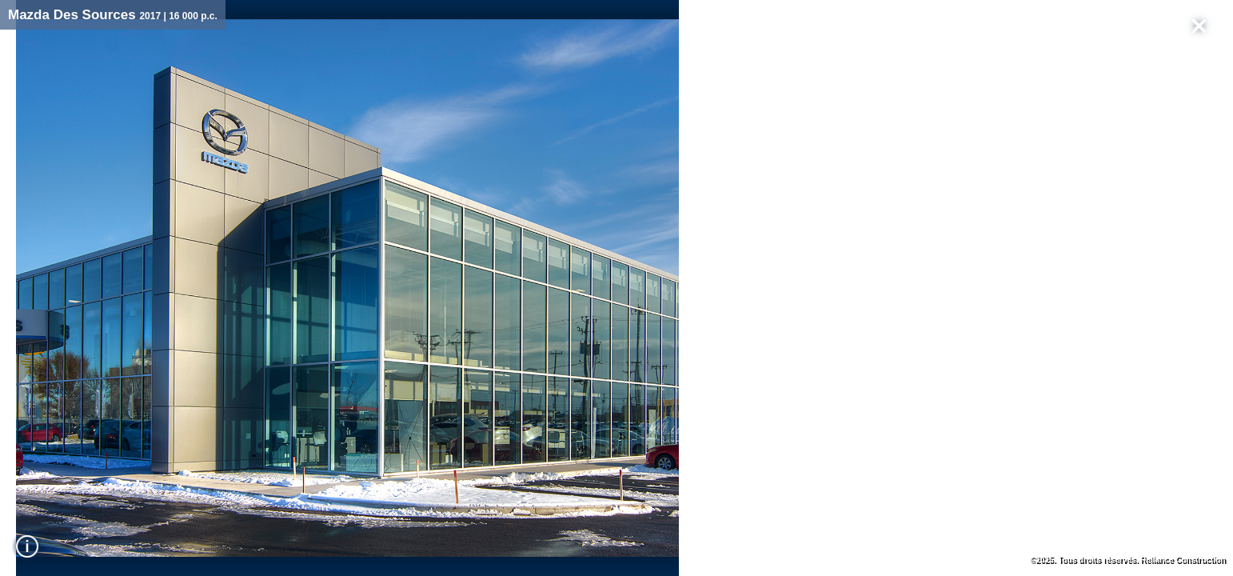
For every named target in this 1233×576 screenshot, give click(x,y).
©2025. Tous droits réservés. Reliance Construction (1128, 559)
